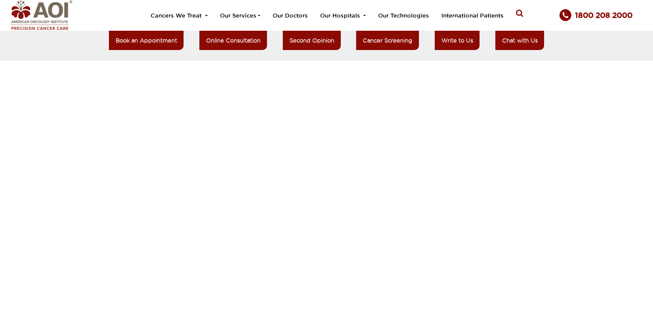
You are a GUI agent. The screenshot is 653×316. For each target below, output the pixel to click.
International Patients (472, 15)
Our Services (238, 15)
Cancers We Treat (177, 15)
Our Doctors (290, 15)
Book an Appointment (146, 40)
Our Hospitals (341, 15)
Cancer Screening (387, 40)
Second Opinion (311, 40)
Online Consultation (233, 40)
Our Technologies (403, 15)
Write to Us (457, 40)
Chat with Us (520, 40)
